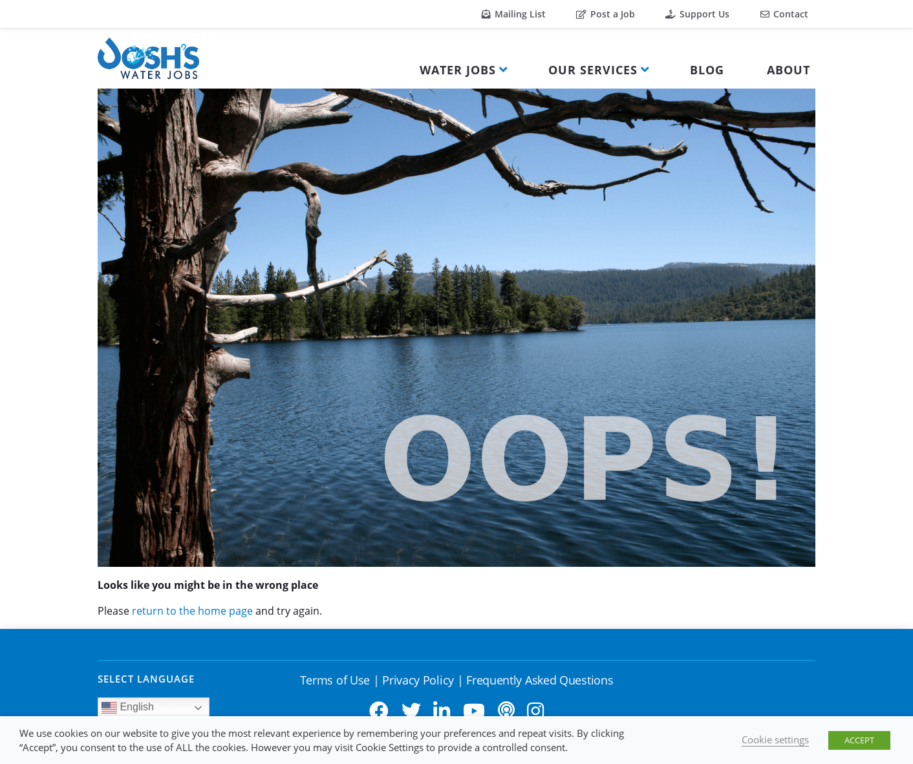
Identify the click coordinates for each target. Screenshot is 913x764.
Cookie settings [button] (775, 739)
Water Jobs (458, 70)
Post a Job (605, 14)
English (128, 708)
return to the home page (192, 611)
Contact (784, 14)
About (788, 70)
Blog (707, 70)
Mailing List (514, 14)
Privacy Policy (418, 680)
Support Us (697, 14)
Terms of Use (335, 680)
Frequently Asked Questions (539, 680)
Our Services (593, 70)
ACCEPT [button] (859, 740)
